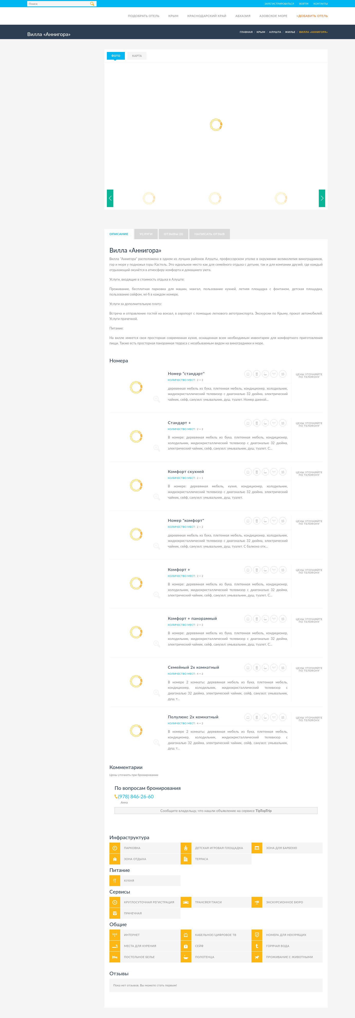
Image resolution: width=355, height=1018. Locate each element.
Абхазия (242, 16)
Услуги (146, 234)
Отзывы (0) (173, 234)
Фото (115, 55)
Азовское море (273, 16)
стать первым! (167, 985)
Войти (304, 3)
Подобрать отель (143, 16)
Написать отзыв (209, 234)
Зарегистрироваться (279, 3)
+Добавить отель (312, 16)
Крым (173, 16)
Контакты (321, 3)
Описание (118, 234)
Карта (137, 55)
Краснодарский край (207, 16)
